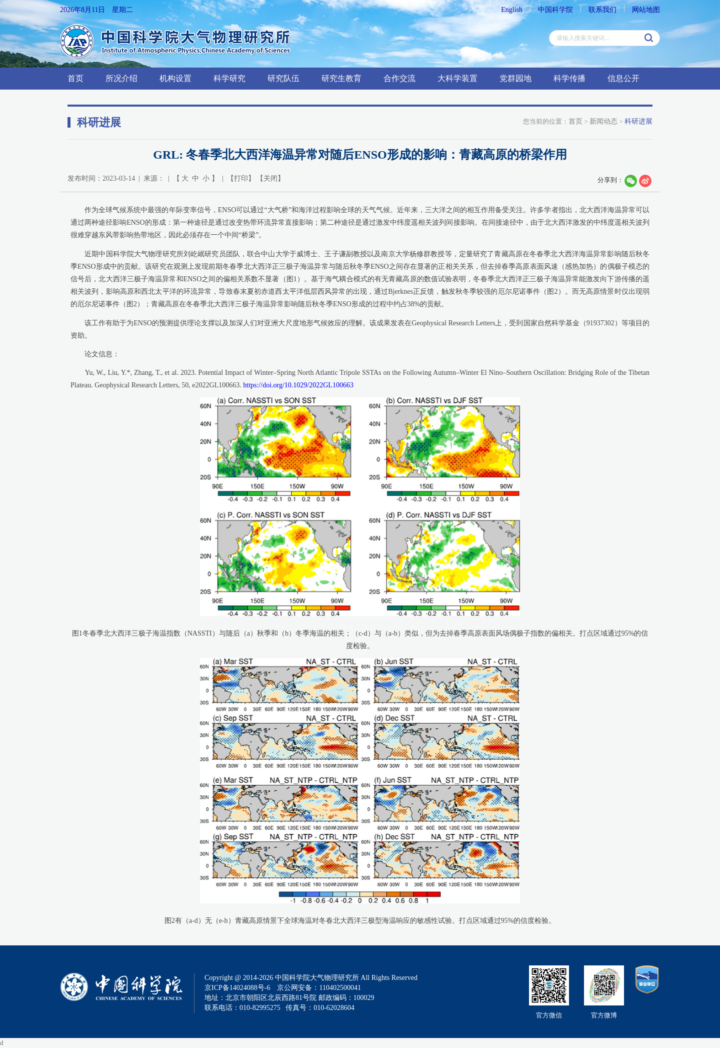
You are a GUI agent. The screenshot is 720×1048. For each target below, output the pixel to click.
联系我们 (602, 10)
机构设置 (176, 78)
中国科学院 (555, 10)
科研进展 (638, 121)
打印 (241, 178)
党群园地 (516, 78)
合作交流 (400, 78)
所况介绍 (122, 78)
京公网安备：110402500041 (318, 987)
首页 (76, 78)
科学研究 (230, 78)
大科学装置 (458, 78)
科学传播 (570, 78)
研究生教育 (342, 78)
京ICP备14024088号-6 (237, 987)
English (511, 10)
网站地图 (646, 10)
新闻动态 (604, 121)
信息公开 (624, 78)
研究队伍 (284, 78)
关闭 (271, 178)
